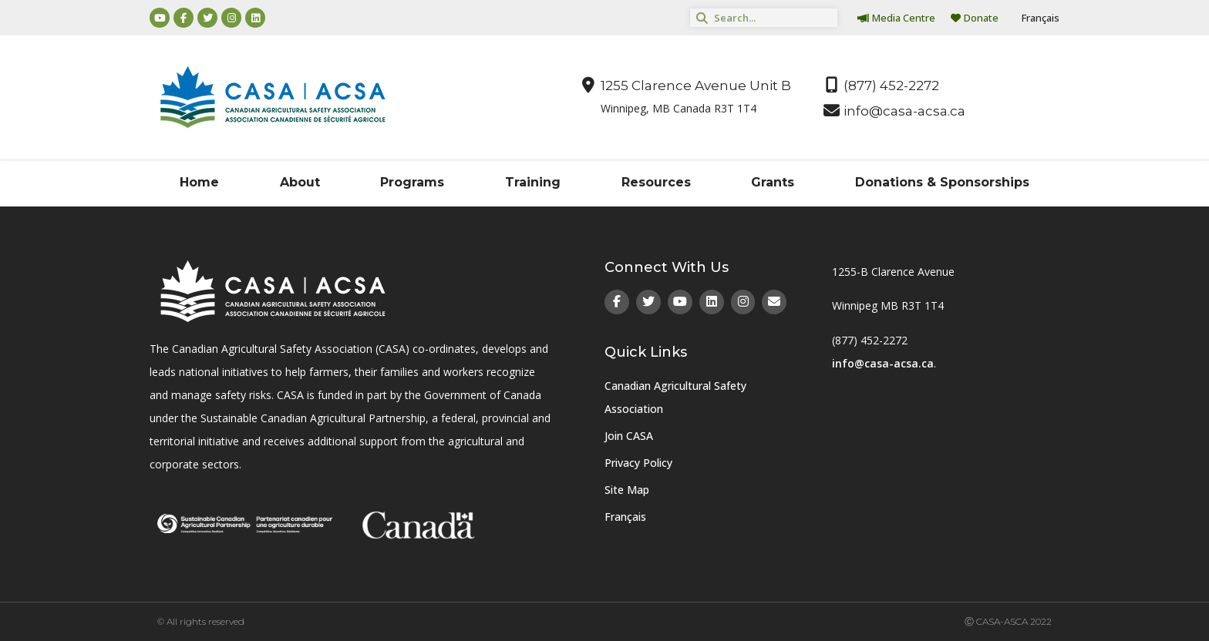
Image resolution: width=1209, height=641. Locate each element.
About (300, 182)
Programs (412, 182)
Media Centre (896, 18)
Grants (772, 182)
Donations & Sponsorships (942, 182)
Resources (656, 182)
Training (533, 182)
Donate (975, 18)
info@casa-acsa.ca (883, 363)
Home (199, 182)
